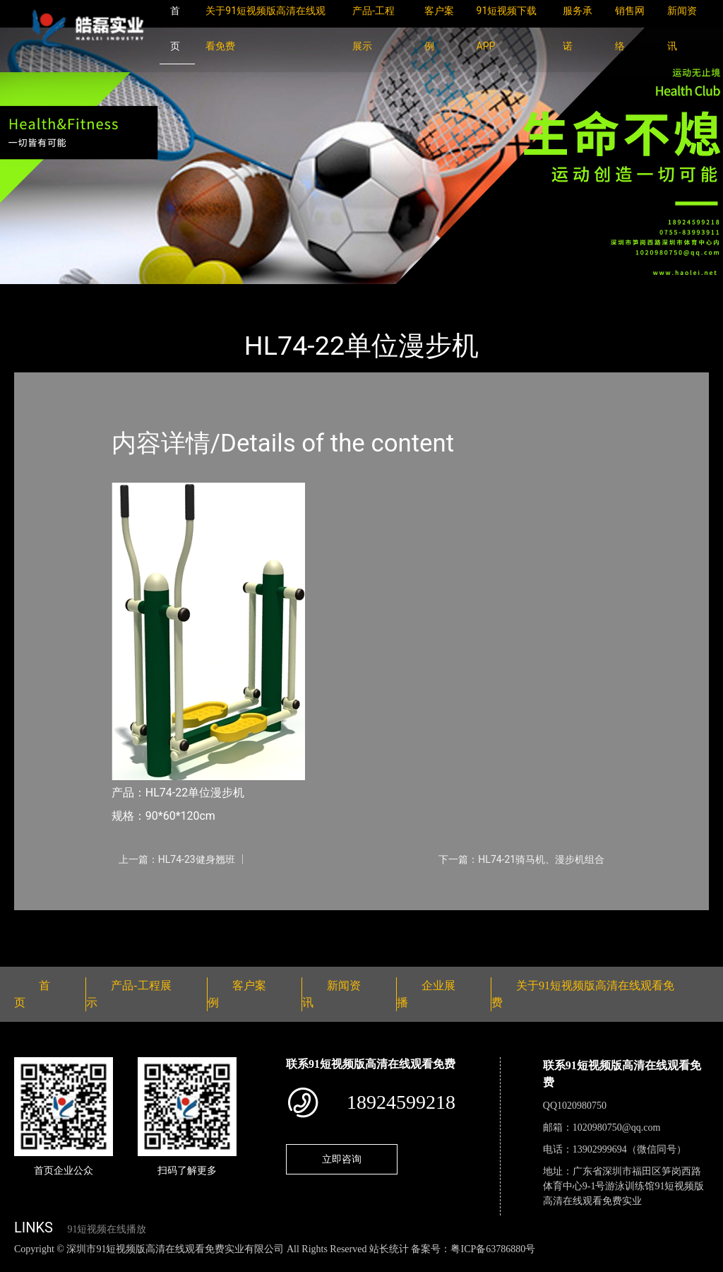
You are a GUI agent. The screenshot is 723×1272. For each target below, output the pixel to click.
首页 (38, 294)
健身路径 (169, 294)
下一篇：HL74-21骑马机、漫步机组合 (521, 859)
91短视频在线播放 (106, 1229)
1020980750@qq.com (617, 1127)
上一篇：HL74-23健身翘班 (177, 859)
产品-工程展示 (99, 294)
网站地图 (21, 1264)
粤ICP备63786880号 (492, 1249)
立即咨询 (342, 1159)
